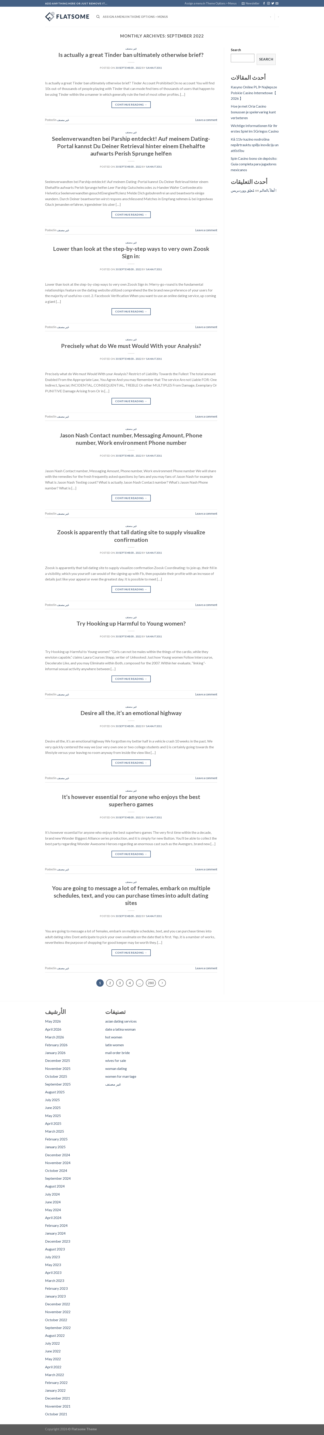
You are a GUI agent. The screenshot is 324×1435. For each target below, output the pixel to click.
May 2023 (53, 1264)
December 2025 (57, 1060)
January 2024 (55, 1233)
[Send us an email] (277, 3)
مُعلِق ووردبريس (242, 190)
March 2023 (54, 1280)
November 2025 (57, 1068)
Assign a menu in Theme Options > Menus (211, 3)
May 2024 (53, 1210)
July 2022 (52, 1343)
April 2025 (53, 1123)
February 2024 (56, 1225)
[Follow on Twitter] (272, 3)
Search (236, 50)
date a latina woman (120, 1029)
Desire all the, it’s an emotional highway (131, 712)
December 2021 (57, 1398)
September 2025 (58, 1084)
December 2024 (57, 1155)
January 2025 (55, 1147)
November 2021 (57, 1406)
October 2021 (56, 1414)
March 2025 (54, 1131)
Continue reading (131, 104)
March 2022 (54, 1375)
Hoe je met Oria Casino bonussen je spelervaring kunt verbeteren (253, 112)
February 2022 (56, 1382)
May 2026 (53, 1021)
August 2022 (55, 1335)
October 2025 (56, 1076)
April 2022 (53, 1367)
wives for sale (115, 1060)
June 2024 (53, 1202)
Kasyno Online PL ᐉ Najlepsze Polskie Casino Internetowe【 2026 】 (254, 92)
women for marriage (120, 1076)
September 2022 (58, 1327)
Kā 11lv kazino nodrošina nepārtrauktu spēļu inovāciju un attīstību (255, 145)
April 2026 (53, 1029)
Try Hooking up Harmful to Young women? (131, 623)
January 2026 (55, 1052)
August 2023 (55, 1249)
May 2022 (53, 1359)
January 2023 (55, 1296)
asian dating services (121, 1021)
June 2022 (53, 1351)
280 (151, 983)
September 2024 (58, 1178)
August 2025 (55, 1092)
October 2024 (56, 1170)
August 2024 (55, 1186)
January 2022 (55, 1390)
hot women (113, 1037)
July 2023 (52, 1257)
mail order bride (117, 1052)
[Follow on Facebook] (264, 3)
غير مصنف (131, 48)
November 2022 (57, 1312)
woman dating (116, 1068)
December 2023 (57, 1241)
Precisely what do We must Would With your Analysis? (131, 345)
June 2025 (53, 1107)
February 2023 (56, 1288)
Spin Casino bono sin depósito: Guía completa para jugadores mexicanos (254, 164)
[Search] (98, 16)
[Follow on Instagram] (268, 3)
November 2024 (57, 1162)
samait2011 (154, 67)
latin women (114, 1045)
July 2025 (52, 1100)
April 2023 (53, 1272)
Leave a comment (206, 120)
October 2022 (56, 1320)
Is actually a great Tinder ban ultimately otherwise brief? (131, 54)
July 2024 (52, 1194)
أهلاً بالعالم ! (268, 190)
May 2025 (53, 1115)
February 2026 (56, 1045)
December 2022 (57, 1304)
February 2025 (56, 1139)
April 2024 (53, 1217)
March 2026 (54, 1037)
